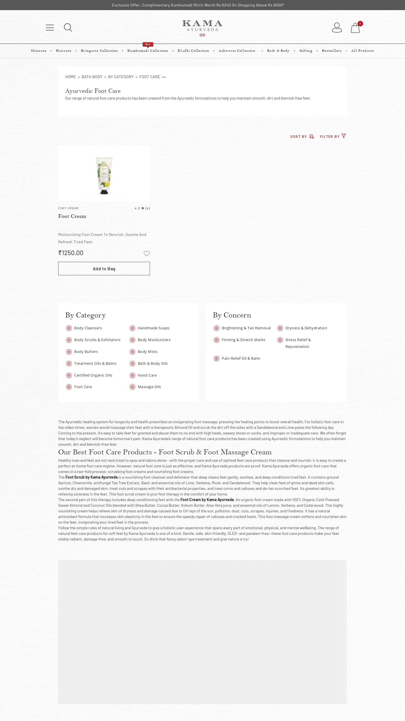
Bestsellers (332, 51)
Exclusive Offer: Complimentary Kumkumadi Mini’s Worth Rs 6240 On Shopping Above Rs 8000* (198, 5)
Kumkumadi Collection (147, 48)
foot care (150, 76)
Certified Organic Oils (93, 375)
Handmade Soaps (154, 327)
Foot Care (83, 386)
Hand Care (147, 375)
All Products (362, 51)
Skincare (38, 51)
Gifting (306, 51)
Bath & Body (278, 51)
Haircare (63, 51)
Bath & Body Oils (153, 363)
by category (121, 76)
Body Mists (148, 351)
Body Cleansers (88, 327)
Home (70, 76)
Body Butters (86, 351)
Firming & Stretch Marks (244, 339)
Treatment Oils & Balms (95, 363)
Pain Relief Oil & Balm (241, 358)
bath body (92, 76)
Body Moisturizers (154, 339)
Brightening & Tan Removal (246, 327)
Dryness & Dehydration (306, 327)
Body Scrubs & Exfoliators (97, 339)
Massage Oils (149, 386)
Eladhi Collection (193, 51)
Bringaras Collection (99, 51)
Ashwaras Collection (238, 51)
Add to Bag (104, 268)
